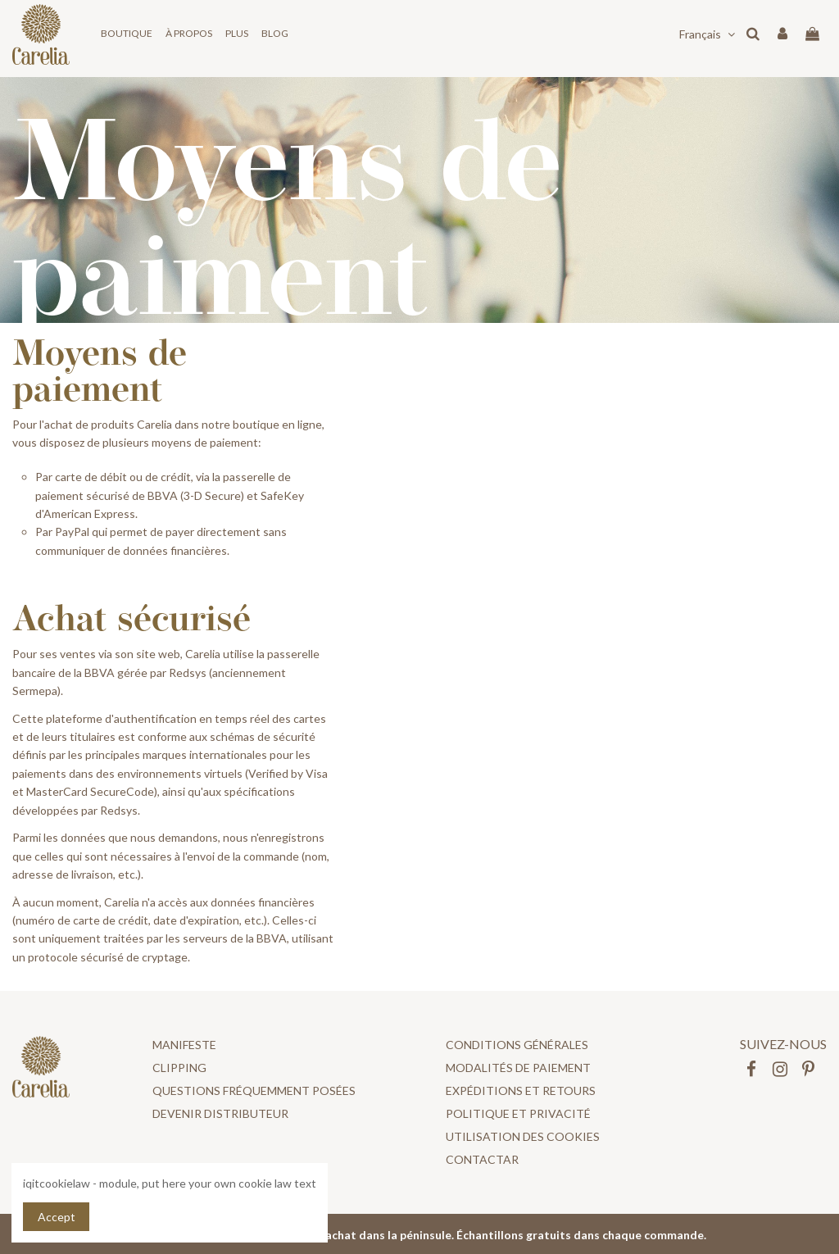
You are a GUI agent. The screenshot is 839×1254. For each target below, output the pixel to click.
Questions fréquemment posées (254, 1090)
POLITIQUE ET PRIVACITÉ (518, 1113)
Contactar (482, 1159)
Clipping (179, 1068)
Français (708, 34)
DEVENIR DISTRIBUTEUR (220, 1113)
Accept (56, 1217)
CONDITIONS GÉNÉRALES (517, 1045)
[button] (126, 34)
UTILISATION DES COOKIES (523, 1136)
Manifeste (184, 1045)
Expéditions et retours (521, 1090)
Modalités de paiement (518, 1068)
